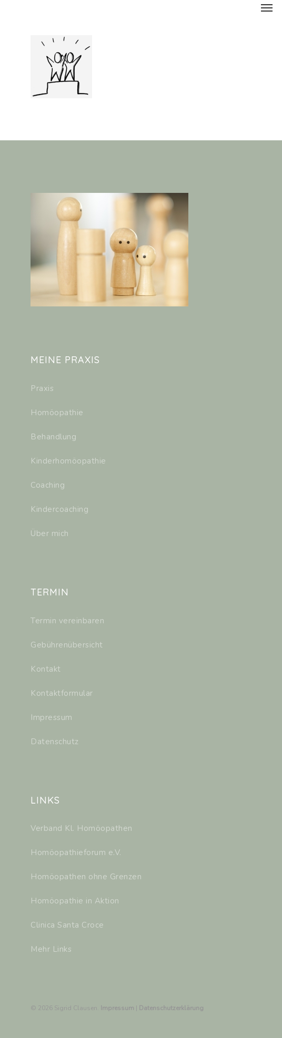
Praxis (42, 388)
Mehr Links (51, 949)
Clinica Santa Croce (67, 925)
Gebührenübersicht (67, 645)
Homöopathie (57, 412)
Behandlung (53, 436)
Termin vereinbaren (67, 620)
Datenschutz (55, 741)
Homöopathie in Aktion (75, 901)
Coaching (48, 485)
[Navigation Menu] (267, 7)
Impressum (52, 717)
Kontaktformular (62, 693)
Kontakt (46, 669)
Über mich (50, 533)
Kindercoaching (59, 509)
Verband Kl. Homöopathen (82, 828)
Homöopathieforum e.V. (76, 852)
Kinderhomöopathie (68, 461)
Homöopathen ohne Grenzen (86, 876)
